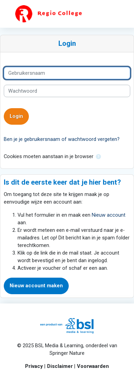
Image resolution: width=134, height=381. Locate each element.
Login (16, 116)
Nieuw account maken (36, 285)
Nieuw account (108, 215)
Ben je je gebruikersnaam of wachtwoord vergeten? (62, 139)
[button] (98, 156)
